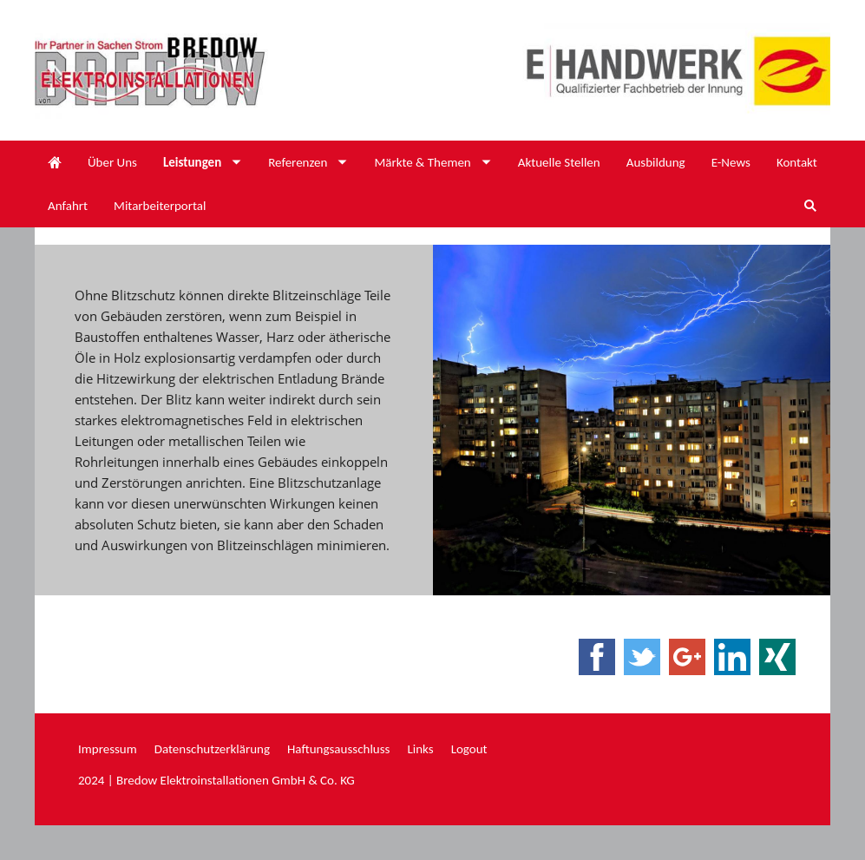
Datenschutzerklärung (212, 749)
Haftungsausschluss (338, 749)
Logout (469, 749)
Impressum (107, 749)
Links (420, 749)
